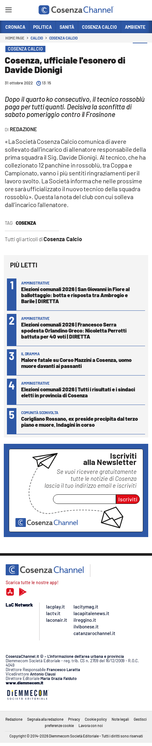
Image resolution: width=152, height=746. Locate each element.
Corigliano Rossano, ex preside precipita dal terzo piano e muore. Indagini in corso (79, 421)
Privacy (74, 719)
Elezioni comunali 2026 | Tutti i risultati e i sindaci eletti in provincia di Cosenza (78, 392)
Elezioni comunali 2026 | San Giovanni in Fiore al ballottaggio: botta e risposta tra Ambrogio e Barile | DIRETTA (75, 295)
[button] (140, 50)
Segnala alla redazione (45, 719)
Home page (14, 38)
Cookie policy (96, 719)
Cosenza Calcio (63, 38)
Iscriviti (127, 499)
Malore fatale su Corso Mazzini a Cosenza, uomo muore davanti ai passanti (76, 363)
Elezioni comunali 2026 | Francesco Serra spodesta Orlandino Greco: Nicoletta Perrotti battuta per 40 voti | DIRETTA (73, 330)
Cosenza (26, 223)
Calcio (37, 38)
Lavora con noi (91, 725)
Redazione (13, 719)
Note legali (120, 719)
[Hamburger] (8, 11)
